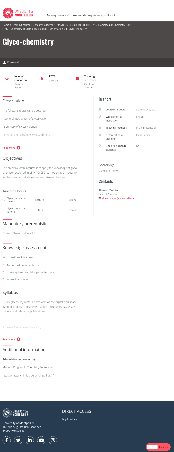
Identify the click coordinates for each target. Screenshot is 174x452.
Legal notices (69, 419)
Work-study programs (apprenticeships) (95, 15)
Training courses (56, 15)
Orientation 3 (57, 28)
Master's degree (44, 24)
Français (163, 446)
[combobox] (152, 447)
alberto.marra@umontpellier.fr (118, 198)
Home (6, 24)
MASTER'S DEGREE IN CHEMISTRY (76, 24)
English (152, 446)
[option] (163, 447)
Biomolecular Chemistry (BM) (114, 24)
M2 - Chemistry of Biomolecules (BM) (26, 28)
